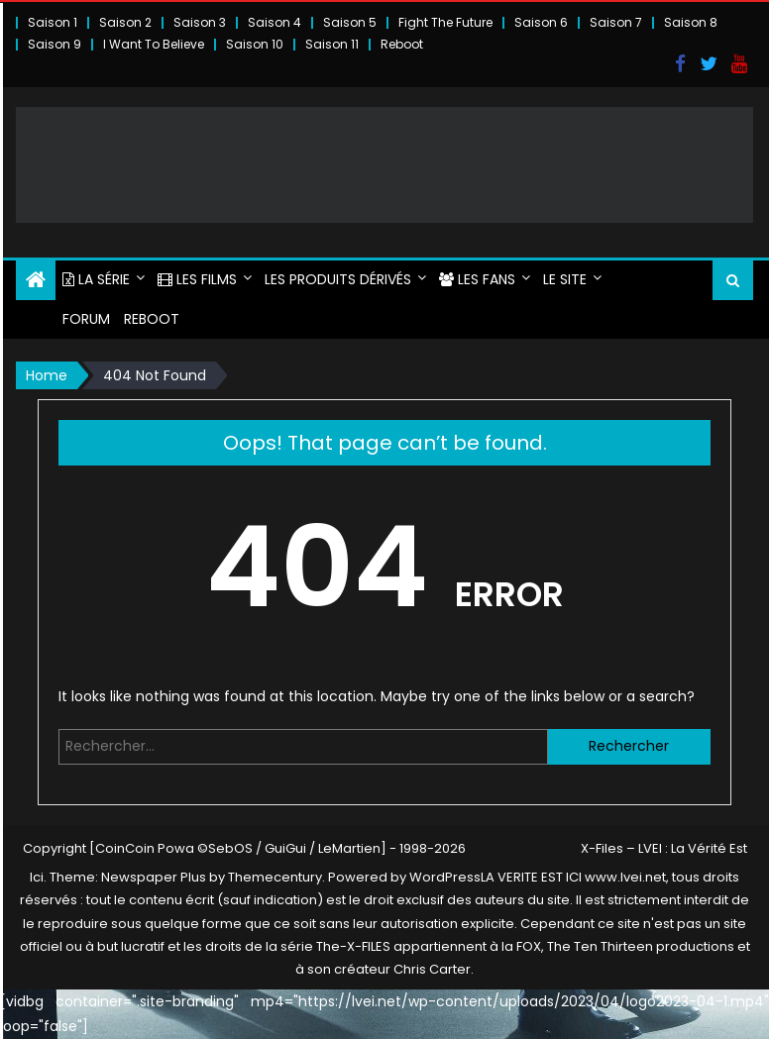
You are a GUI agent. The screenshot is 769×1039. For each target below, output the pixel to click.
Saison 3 (199, 22)
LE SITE (565, 279)
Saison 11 (332, 44)
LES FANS (477, 279)
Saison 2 (125, 22)
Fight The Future (445, 22)
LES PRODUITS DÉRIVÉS (338, 279)
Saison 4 (274, 22)
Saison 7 (616, 22)
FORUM (86, 319)
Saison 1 (52, 22)
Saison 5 (350, 22)
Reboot (402, 44)
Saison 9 (54, 44)
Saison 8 (690, 22)
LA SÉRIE (96, 279)
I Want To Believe (153, 44)
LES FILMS (197, 279)
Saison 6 (541, 22)
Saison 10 (254, 44)
